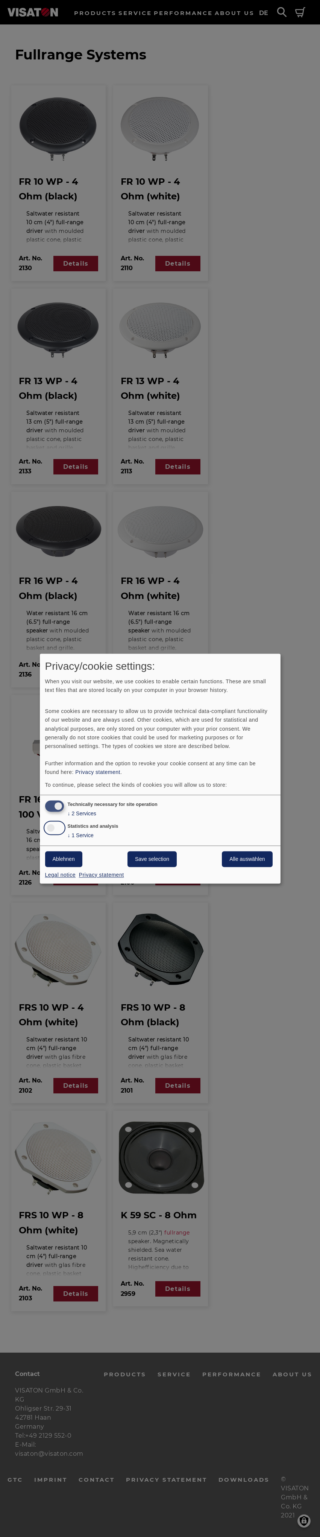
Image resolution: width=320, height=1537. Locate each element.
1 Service (81, 835)
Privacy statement (97, 772)
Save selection (152, 859)
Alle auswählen (247, 859)
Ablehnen (64, 859)
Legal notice (60, 875)
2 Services (82, 813)
